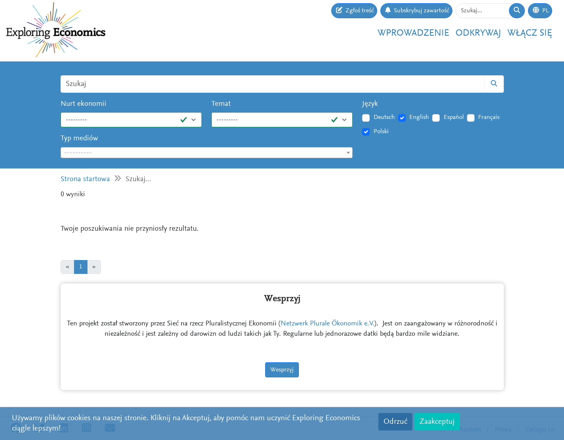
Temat (221, 104)
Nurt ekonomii (83, 104)
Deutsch (384, 117)
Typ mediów (79, 138)
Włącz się (529, 33)
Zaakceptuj (437, 422)
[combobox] (207, 152)
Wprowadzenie (413, 33)
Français (488, 117)
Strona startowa (85, 179)
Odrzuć (395, 422)
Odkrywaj (478, 33)
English (419, 117)
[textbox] (207, 153)
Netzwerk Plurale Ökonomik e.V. (327, 323)
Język (370, 104)
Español (454, 117)
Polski (381, 131)
